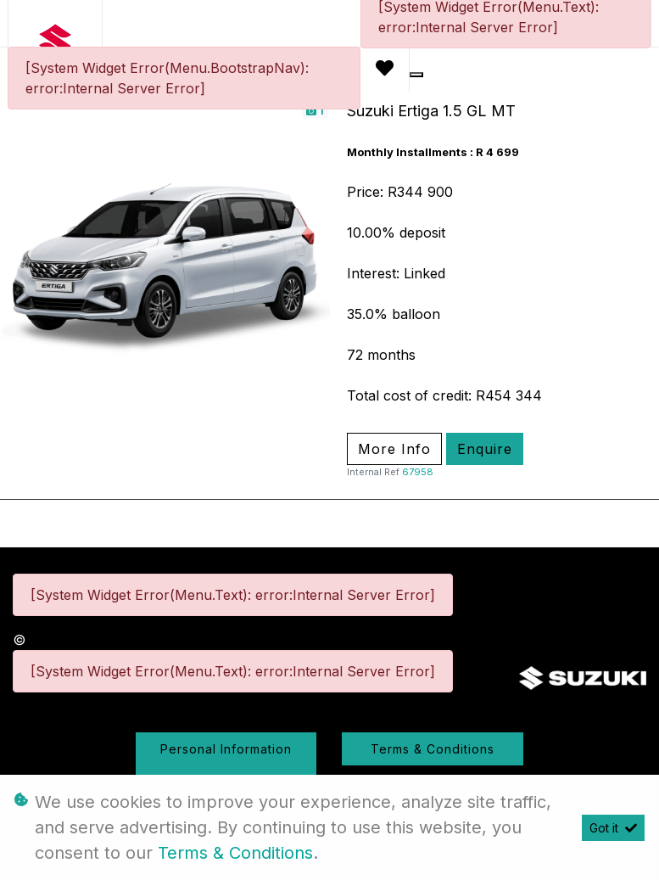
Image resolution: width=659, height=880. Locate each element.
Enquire (484, 448)
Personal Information (226, 749)
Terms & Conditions (432, 749)
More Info (394, 448)
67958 (417, 472)
